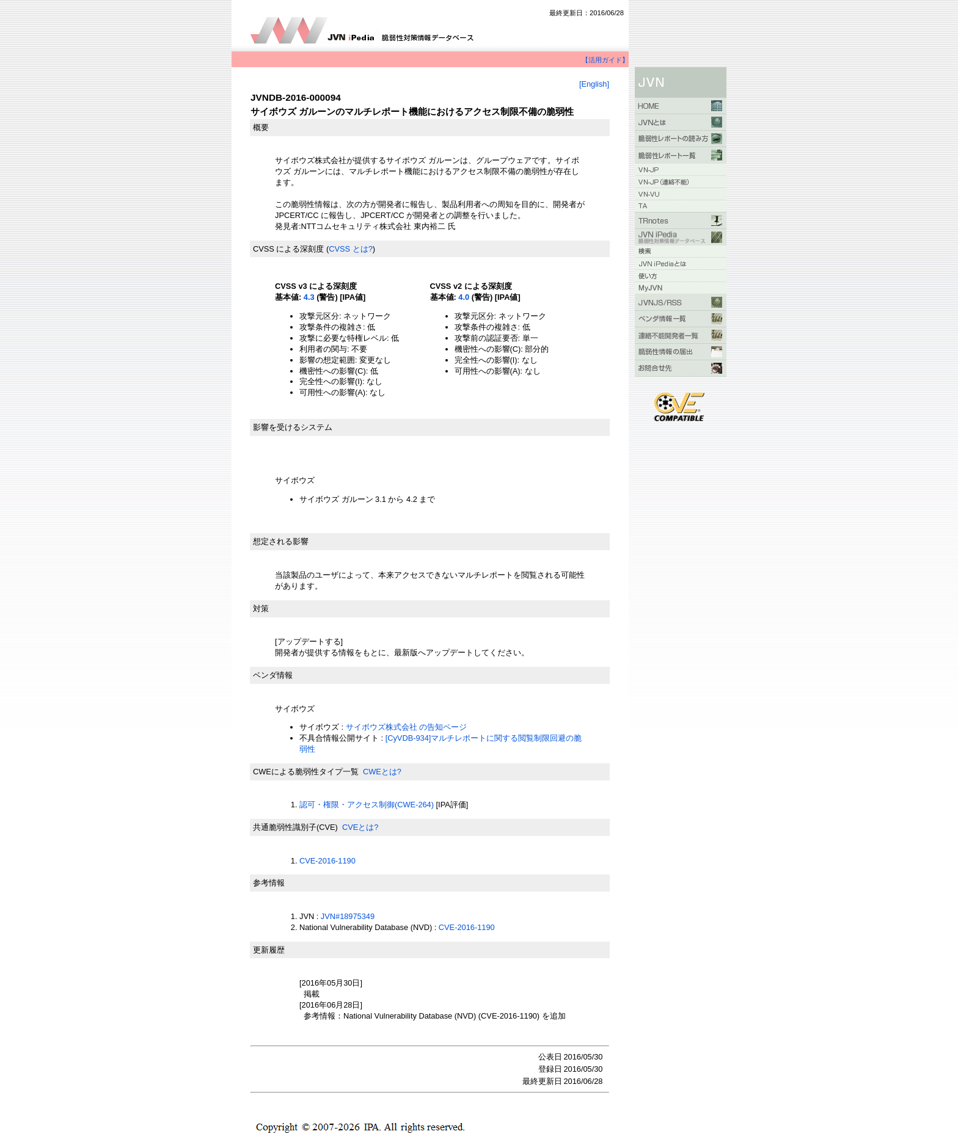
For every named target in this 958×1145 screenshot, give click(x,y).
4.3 (309, 297)
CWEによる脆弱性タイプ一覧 (306, 771)
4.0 (463, 297)
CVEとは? (360, 827)
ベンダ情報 (273, 675)
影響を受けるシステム (292, 427)
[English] (594, 84)
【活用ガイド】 (605, 60)
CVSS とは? (351, 248)
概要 (261, 127)
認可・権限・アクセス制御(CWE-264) (366, 804)
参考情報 (269, 882)
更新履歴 (269, 949)
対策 (261, 608)
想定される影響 (281, 541)
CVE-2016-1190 (327, 860)
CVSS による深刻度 (288, 248)
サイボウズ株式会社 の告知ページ (406, 727)
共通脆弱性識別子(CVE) (295, 827)
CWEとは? (382, 771)
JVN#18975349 (348, 916)
